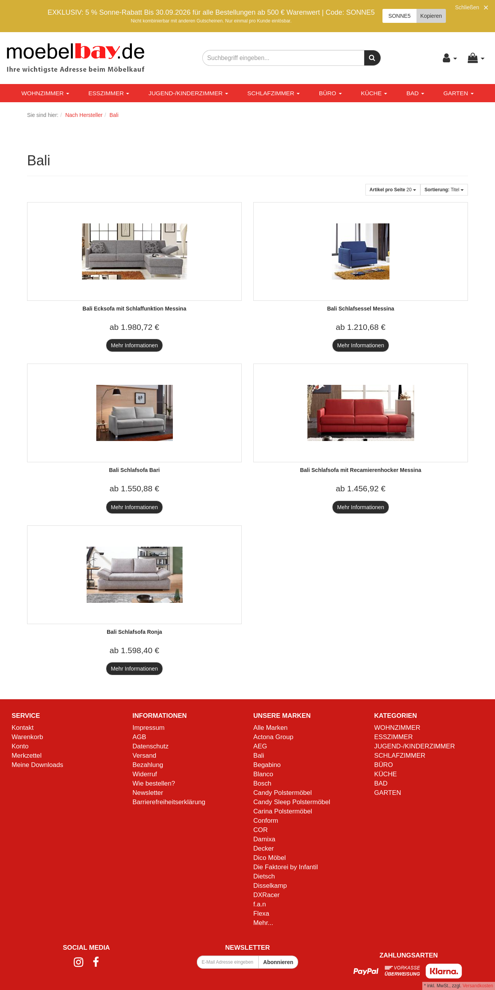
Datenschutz (151, 746)
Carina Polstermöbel (282, 811)
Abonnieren (278, 962)
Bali (258, 755)
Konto (20, 746)
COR (260, 830)
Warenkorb (27, 737)
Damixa (264, 839)
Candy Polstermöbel (282, 792)
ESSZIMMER (109, 93)
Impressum (149, 727)
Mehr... (263, 923)
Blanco (263, 774)
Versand (145, 755)
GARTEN (458, 93)
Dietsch (264, 876)
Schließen (467, 7)
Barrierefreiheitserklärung (169, 802)
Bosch (262, 783)
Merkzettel (26, 755)
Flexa (261, 913)
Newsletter (148, 792)
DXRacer (266, 895)
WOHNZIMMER (45, 93)
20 (393, 189)
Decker (263, 848)
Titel (444, 189)
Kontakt (23, 727)
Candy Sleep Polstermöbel (291, 802)
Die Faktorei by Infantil (285, 867)
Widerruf (145, 774)
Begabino (267, 765)
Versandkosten (478, 985)
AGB (139, 737)
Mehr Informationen (134, 345)
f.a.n (259, 904)
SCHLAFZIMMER (273, 93)
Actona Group (273, 737)
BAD (415, 93)
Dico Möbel (269, 857)
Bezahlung (148, 765)
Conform (265, 820)
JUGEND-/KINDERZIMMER (188, 93)
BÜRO (330, 93)
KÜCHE (374, 93)
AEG (260, 746)
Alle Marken (270, 727)
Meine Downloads (37, 765)
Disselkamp (270, 885)
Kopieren (431, 16)
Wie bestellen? (154, 783)
